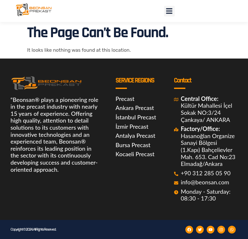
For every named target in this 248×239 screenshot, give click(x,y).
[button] (169, 11)
